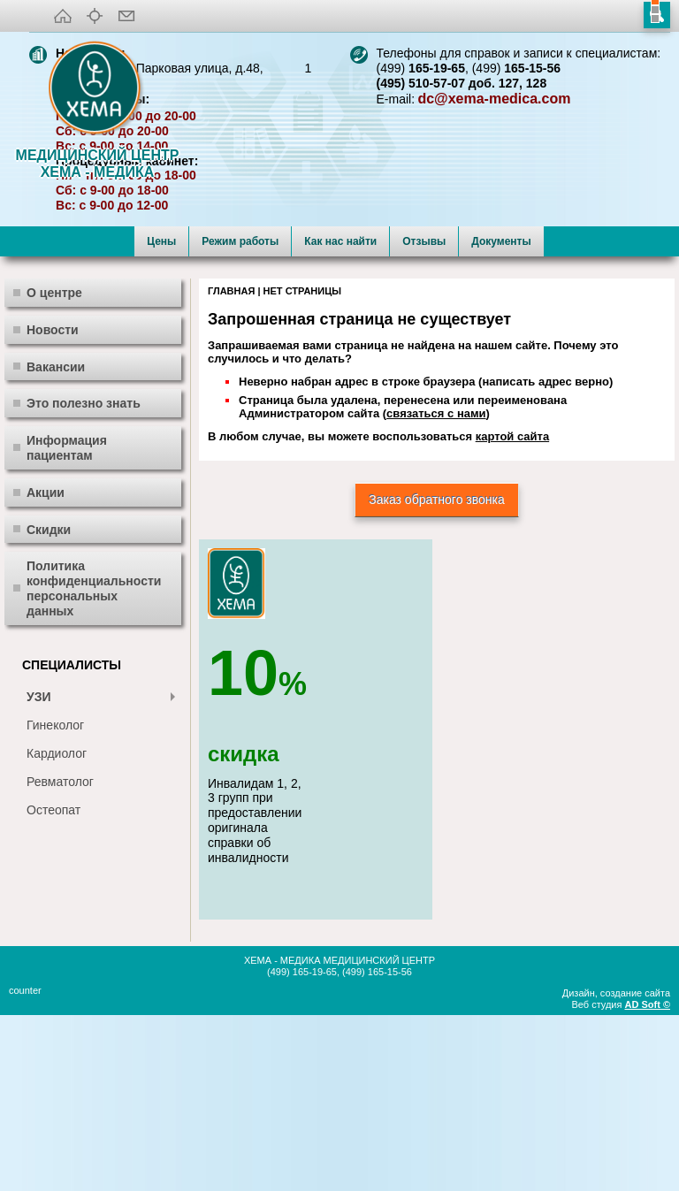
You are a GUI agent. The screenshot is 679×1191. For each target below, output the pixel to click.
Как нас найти (340, 414)
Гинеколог (55, 897)
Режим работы (240, 414)
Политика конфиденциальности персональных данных (94, 760)
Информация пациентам (67, 620)
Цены (161, 414)
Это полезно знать (84, 576)
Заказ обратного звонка (437, 672)
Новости (53, 502)
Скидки (49, 702)
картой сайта (512, 608)
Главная (231, 463)
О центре (54, 465)
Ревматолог (60, 954)
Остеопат (53, 982)
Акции (46, 665)
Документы (500, 414)
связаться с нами (435, 585)
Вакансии (56, 539)
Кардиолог (57, 926)
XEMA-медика (97, 89)
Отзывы (424, 414)
